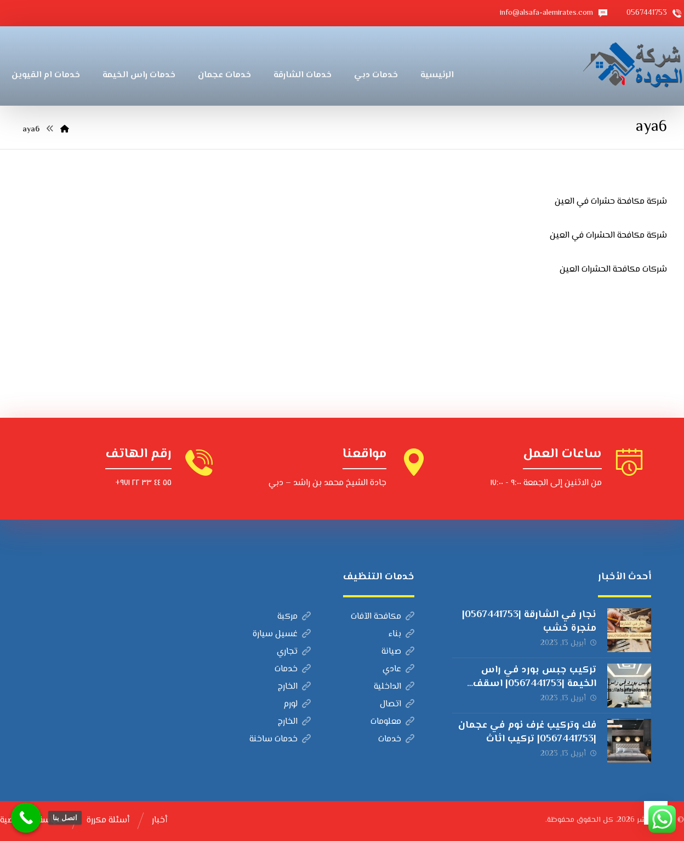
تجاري (294, 652)
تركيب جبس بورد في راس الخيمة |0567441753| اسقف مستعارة (534, 684)
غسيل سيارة (282, 634)
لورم (297, 704)
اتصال (397, 704)
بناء (401, 634)
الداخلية (394, 687)
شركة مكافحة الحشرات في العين (608, 236)
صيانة (397, 652)
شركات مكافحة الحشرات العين (613, 270)
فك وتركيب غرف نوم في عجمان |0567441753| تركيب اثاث (527, 732)
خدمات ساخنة (280, 739)
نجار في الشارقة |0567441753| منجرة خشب (529, 621)
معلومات (392, 722)
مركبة (294, 617)
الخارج (294, 687)
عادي (398, 669)
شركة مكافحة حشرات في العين (611, 202)
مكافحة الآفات (382, 617)
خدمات (293, 669)
